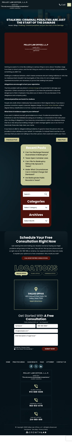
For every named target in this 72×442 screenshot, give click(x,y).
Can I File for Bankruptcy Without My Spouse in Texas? (35, 166)
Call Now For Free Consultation (36, 261)
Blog (15, 25)
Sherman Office (50, 277)
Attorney (50, 366)
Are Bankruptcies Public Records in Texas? (35, 182)
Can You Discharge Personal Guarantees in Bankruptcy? (35, 155)
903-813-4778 (36, 410)
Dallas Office (21, 277)
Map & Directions (36, 304)
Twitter (36, 371)
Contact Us (61, 366)
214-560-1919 (24, 254)
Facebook (31, 371)
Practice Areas (19, 366)
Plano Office (35, 277)
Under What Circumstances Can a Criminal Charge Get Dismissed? (37, 175)
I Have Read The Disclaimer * (24, 353)
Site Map (35, 434)
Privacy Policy (26, 352)
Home (10, 25)
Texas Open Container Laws (37, 161)
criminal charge (33, 88)
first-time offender (52, 105)
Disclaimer (17, 352)
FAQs (42, 366)
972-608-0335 (36, 396)
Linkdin (41, 371)
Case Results (32, 366)
